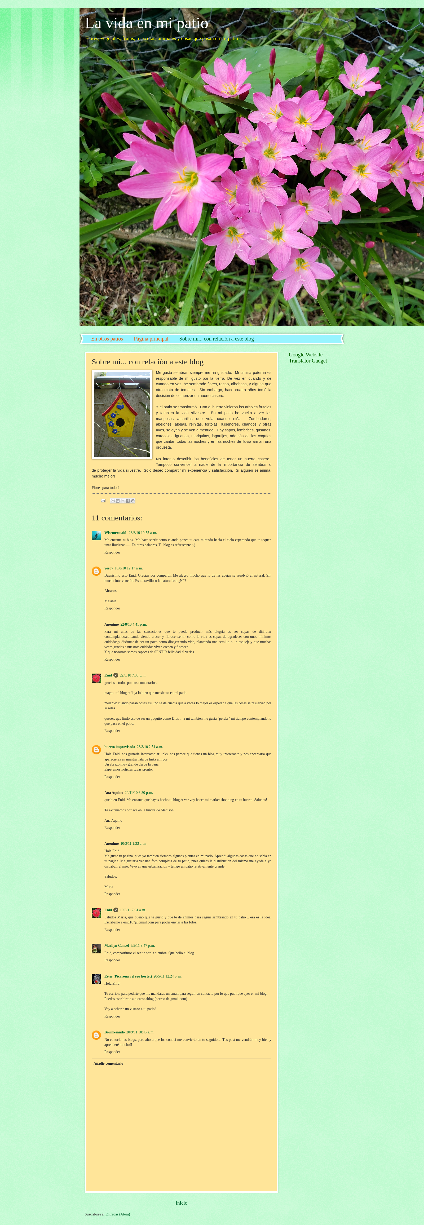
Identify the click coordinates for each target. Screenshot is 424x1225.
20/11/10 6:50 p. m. (139, 793)
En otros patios (107, 339)
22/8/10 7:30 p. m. (133, 675)
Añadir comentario (108, 1063)
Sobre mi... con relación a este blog (216, 339)
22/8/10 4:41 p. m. (133, 624)
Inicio (181, 1203)
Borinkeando (114, 1032)
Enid (108, 675)
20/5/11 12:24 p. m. (167, 976)
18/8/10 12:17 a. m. (129, 568)
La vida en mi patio (147, 23)
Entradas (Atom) (117, 1214)
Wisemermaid (115, 533)
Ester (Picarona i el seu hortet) (128, 976)
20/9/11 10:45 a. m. (140, 1032)
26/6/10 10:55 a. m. (143, 533)
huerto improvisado (119, 747)
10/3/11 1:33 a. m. (133, 844)
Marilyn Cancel (116, 946)
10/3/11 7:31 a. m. (133, 910)
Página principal (151, 339)
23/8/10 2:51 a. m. (150, 747)
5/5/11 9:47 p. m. (142, 946)
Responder (112, 552)
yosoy (108, 568)
